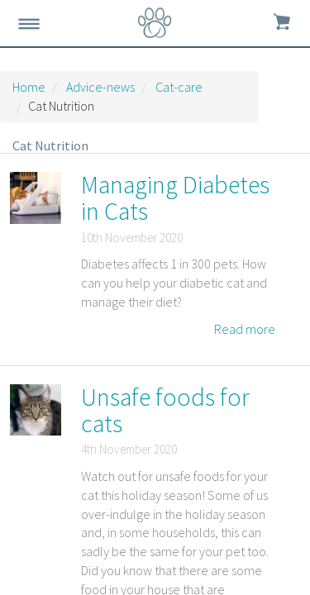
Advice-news (100, 87)
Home (28, 87)
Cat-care (179, 87)
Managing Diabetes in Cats (175, 197)
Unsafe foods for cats (165, 410)
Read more (244, 329)
